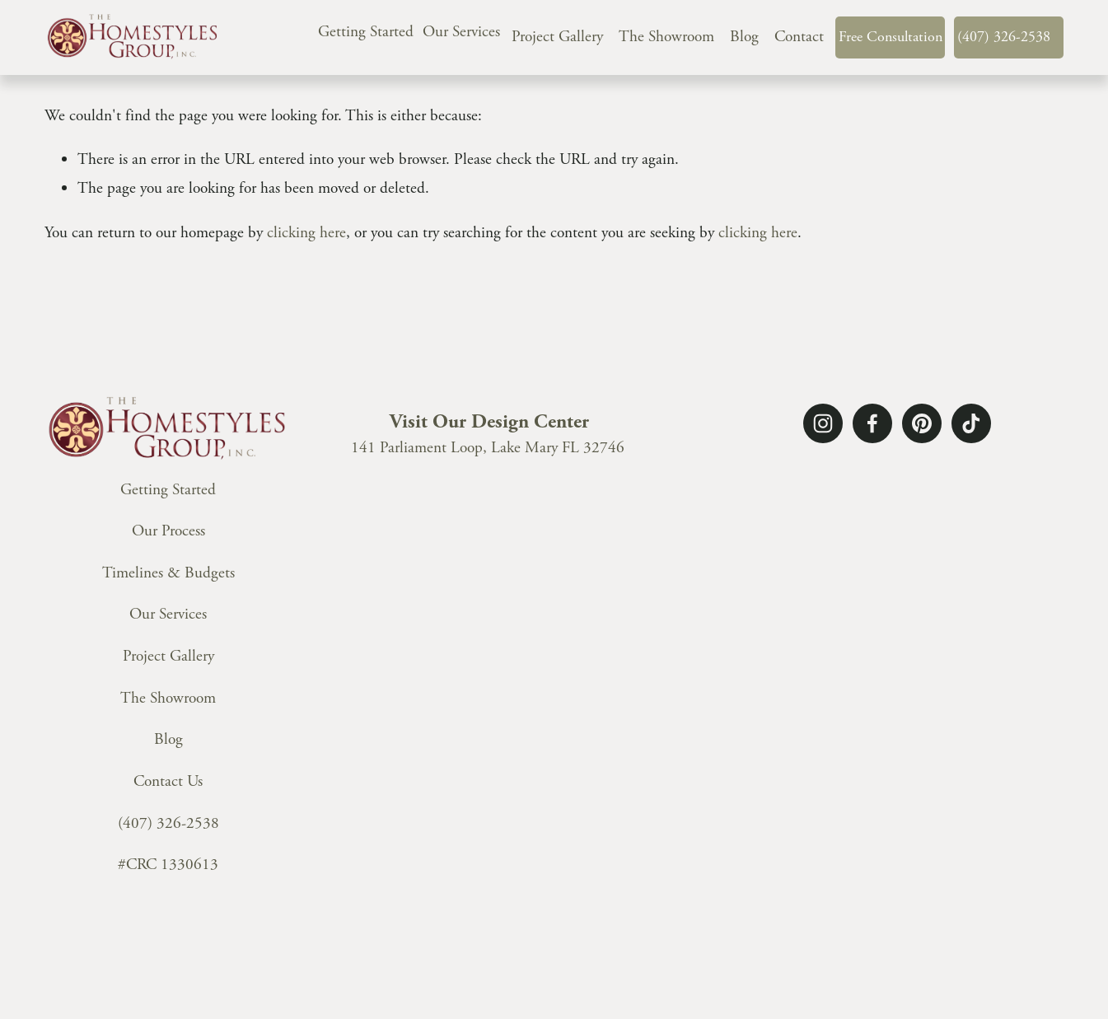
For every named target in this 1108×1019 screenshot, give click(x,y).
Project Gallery (557, 36)
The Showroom (666, 36)
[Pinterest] (922, 423)
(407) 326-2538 (1003, 36)
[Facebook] (872, 423)
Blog (744, 36)
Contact (799, 36)
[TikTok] (971, 423)
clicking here (306, 232)
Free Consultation (890, 36)
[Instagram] (823, 423)
